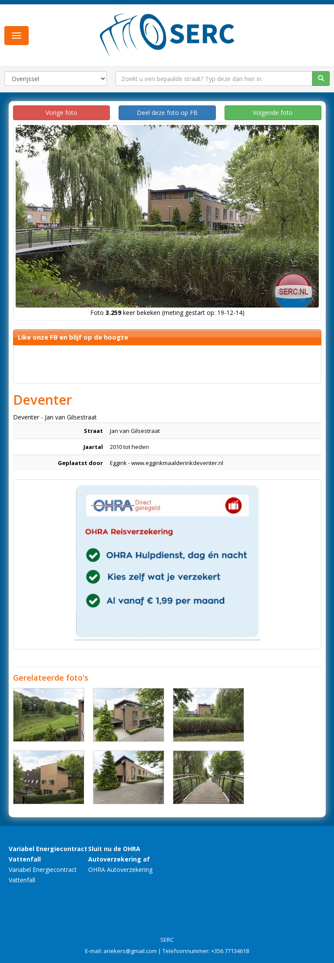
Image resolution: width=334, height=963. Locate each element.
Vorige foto (61, 112)
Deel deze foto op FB (167, 112)
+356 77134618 (230, 951)
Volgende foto (273, 112)
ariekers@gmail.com (130, 951)
